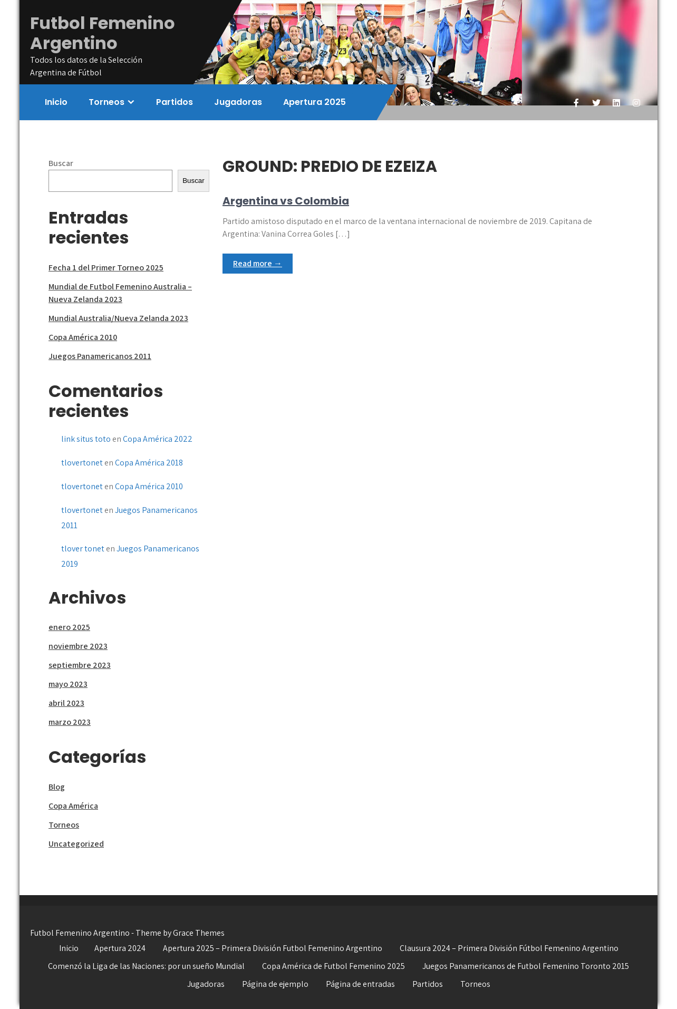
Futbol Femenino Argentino (102, 33)
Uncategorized (76, 843)
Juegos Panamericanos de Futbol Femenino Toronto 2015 (525, 966)
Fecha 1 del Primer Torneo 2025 (106, 267)
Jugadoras (238, 102)
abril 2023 (66, 703)
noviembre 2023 (78, 646)
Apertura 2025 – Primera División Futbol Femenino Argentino (272, 948)
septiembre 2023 (80, 665)
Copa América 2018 (149, 462)
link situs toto (86, 438)
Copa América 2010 (83, 337)
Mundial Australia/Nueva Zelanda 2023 (118, 318)
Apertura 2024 (120, 948)
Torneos (106, 102)
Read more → (257, 263)
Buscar (61, 163)
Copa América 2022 (157, 438)
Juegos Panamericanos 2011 (100, 356)
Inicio (56, 102)
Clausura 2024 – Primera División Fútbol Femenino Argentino (509, 948)
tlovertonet (82, 462)
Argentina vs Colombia (286, 200)
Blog (57, 786)
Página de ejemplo (275, 983)
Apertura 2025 (314, 102)
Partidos (174, 102)
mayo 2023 (68, 684)
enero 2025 (69, 627)
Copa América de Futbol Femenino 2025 (333, 966)
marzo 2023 (70, 721)
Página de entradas (360, 983)
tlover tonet (82, 548)
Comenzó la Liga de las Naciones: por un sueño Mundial (146, 966)
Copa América (73, 805)
